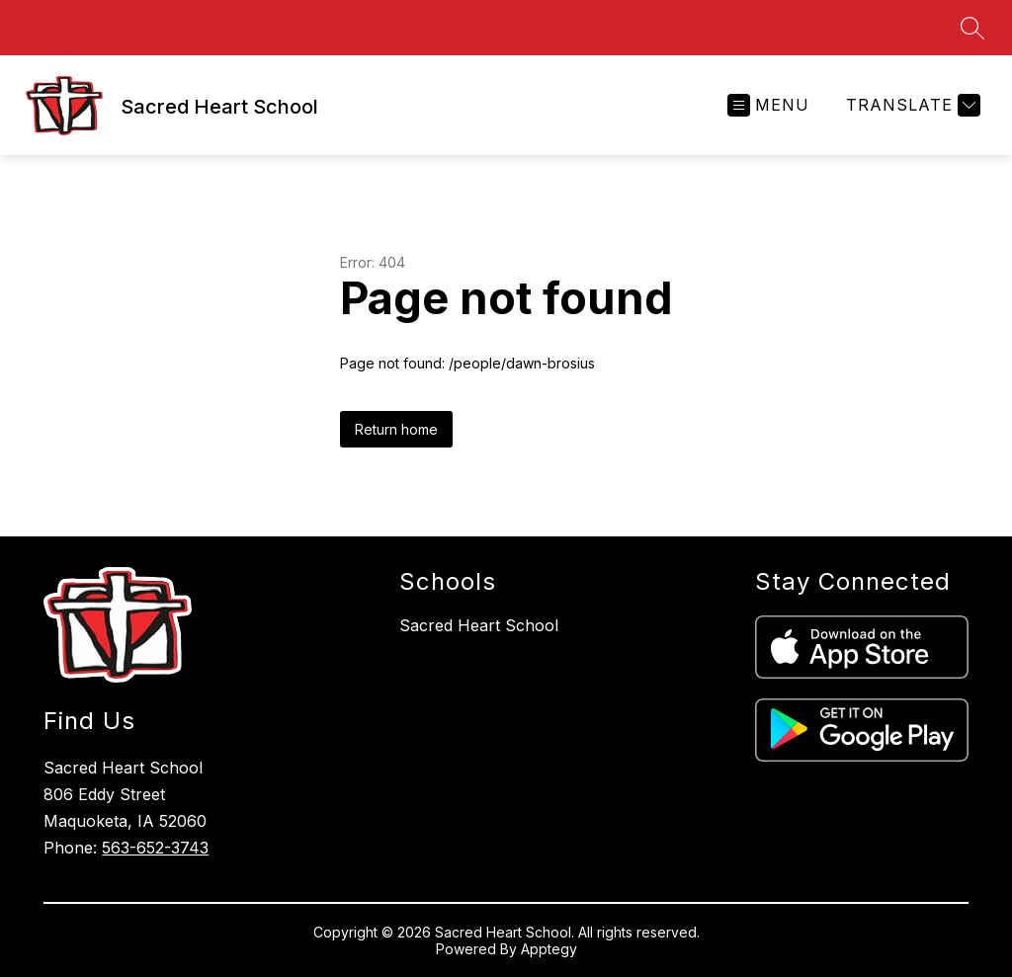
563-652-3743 (155, 847)
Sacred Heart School (478, 625)
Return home (396, 429)
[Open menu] (768, 105)
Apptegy (549, 948)
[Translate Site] (910, 105)
